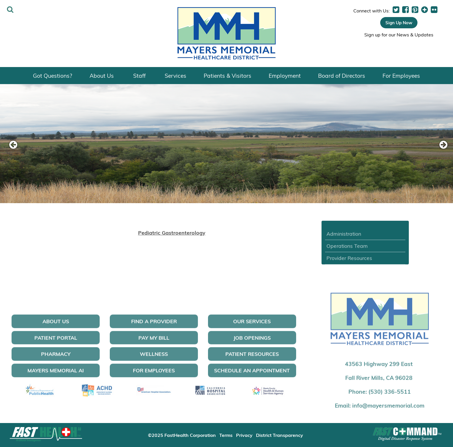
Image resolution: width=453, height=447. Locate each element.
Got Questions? (52, 75)
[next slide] (440, 145)
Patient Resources (252, 357)
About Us (102, 75)
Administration (343, 236)
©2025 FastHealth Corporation (182, 435)
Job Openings (252, 340)
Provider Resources (349, 261)
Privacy (244, 435)
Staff (139, 75)
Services (175, 75)
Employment (285, 75)
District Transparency (279, 435)
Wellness (154, 357)
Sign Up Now (398, 22)
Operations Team (347, 249)
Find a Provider (154, 324)
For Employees (401, 75)
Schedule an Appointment (252, 373)
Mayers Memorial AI (55, 373)
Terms (226, 435)
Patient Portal (55, 340)
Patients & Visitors (227, 75)
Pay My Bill (153, 340)
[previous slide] (13, 145)
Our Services (252, 324)
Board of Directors (341, 75)
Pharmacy (55, 357)
